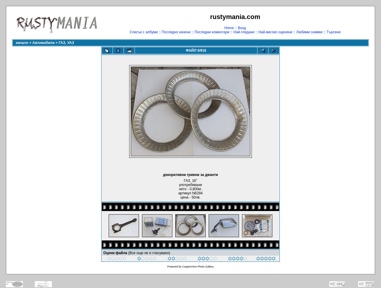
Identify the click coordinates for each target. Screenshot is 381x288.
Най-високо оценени (275, 32)
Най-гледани (243, 32)
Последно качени (176, 32)
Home (229, 28)
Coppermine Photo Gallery (198, 266)
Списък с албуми (144, 32)
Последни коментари (211, 32)
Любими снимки (309, 32)
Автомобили (43, 43)
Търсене (334, 32)
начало (22, 43)
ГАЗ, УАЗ (66, 43)
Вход (242, 28)
